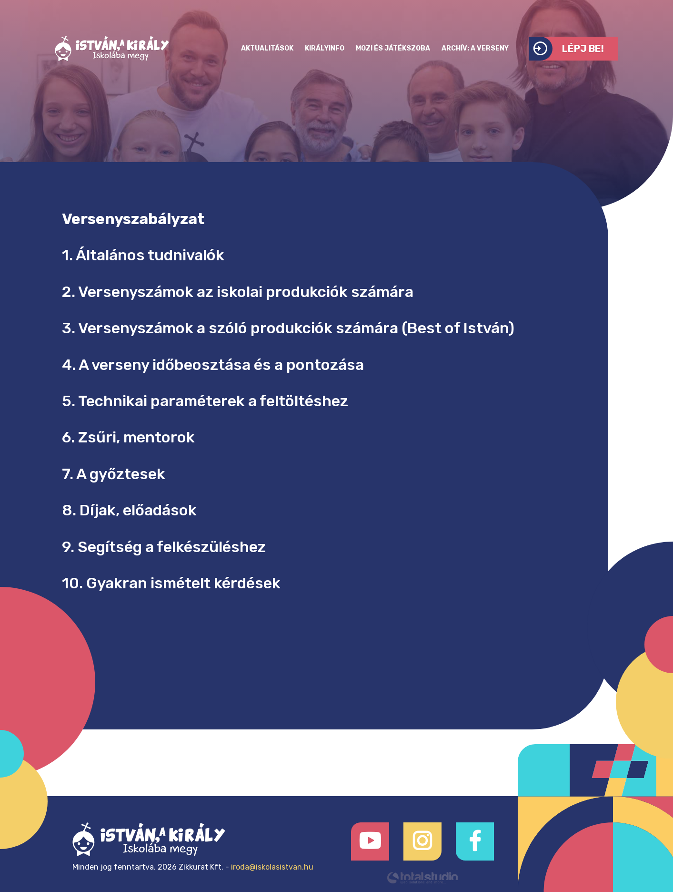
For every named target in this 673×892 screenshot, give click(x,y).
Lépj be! (566, 49)
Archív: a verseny (475, 48)
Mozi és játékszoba (393, 48)
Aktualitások (267, 48)
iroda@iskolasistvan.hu (272, 866)
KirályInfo (324, 48)
